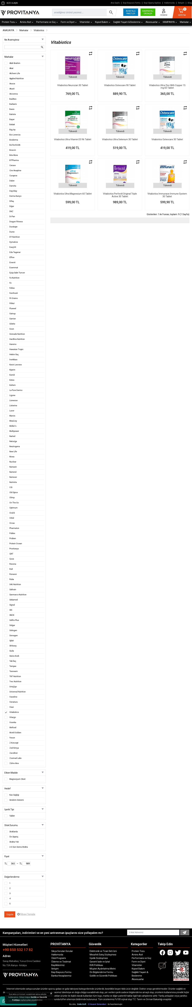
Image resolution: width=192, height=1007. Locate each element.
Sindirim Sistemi (16, 800)
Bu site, (73, 1004)
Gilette (12, 324)
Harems (12, 344)
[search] (84, 12)
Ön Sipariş (13, 837)
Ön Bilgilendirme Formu (101, 972)
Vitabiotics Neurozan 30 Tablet (72, 85)
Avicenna (13, 94)
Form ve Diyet (69, 22)
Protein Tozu (9, 22)
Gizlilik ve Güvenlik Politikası (103, 975)
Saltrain (12, 589)
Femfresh (13, 293)
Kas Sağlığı (14, 795)
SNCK (11, 615)
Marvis (12, 416)
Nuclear (12, 462)
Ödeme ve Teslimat (61, 961)
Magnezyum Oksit (17, 779)
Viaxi (11, 707)
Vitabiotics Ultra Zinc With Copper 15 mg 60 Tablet (167, 86)
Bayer (12, 119)
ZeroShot (13, 753)
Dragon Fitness (16, 222)
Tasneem (13, 671)
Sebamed (13, 600)
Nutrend (12, 472)
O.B (10, 487)
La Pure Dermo (15, 390)
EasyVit (12, 247)
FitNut (12, 303)
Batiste (12, 114)
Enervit (12, 262)
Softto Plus (14, 620)
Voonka (12, 722)
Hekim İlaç (14, 354)
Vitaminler (86, 22)
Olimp (12, 497)
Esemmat (13, 268)
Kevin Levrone (15, 365)
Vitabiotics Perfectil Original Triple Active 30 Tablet (120, 195)
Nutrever (13, 477)
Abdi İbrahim (14, 63)
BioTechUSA (14, 145)
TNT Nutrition (15, 676)
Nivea (11, 457)
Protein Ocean (15, 543)
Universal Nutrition (17, 692)
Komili (12, 375)
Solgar (12, 625)
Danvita (12, 186)
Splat (11, 641)
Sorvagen (13, 635)
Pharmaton (14, 528)
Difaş (11, 201)
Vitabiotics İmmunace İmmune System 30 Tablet (167, 195)
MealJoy (13, 421)
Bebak (12, 124)
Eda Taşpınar (15, 252)
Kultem (12, 385)
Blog (190, 3)
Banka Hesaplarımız (61, 975)
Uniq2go (13, 687)
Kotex (11, 380)
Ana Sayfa (115, 3)
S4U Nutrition (15, 584)
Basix (11, 109)
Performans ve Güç (47, 22)
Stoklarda (13, 832)
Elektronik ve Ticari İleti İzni (103, 951)
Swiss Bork (14, 656)
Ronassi (13, 574)
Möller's (12, 426)
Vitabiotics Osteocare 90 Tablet (120, 85)
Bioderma (13, 140)
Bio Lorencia (14, 135)
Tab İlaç (12, 661)
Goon (11, 329)
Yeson (12, 738)
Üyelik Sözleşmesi (99, 958)
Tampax (12, 666)
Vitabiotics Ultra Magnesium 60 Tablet (73, 193)
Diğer (11, 206)
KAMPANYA (170, 22)
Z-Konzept (13, 743)
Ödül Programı (58, 958)
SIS (10, 610)
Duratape (13, 227)
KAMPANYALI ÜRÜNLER (148, 12)
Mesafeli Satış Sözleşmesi (103, 954)
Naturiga (13, 441)
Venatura (13, 702)
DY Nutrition (14, 237)
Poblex (12, 533)
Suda (11, 651)
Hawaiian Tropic (16, 349)
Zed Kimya (14, 748)
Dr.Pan (12, 216)
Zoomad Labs (15, 758)
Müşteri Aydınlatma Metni (103, 968)
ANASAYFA (8, 30)
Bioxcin (12, 150)
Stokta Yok (14, 842)
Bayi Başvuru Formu (131, 3)
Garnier (12, 319)
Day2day (13, 191)
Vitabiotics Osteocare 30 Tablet (167, 139)
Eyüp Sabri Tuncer (17, 273)
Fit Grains (13, 298)
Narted (12, 436)
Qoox (11, 559)
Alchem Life (14, 73)
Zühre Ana (14, 763)
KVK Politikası (96, 965)
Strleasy (13, 646)
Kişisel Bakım (102, 22)
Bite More (13, 155)
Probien (12, 538)
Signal (12, 605)
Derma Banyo (15, 196)
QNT (11, 554)
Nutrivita (13, 482)
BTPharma (14, 160)
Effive (11, 257)
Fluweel (12, 308)
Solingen (13, 630)
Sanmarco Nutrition (17, 595)
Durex (12, 232)
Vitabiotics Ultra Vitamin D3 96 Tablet (72, 139)
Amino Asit (26, 22)
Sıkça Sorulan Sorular (62, 951)
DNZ (11, 211)
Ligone (12, 395)
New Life (13, 451)
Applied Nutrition (16, 78)
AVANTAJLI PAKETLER (131, 12)
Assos (12, 84)
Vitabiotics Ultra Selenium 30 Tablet (120, 139)
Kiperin (12, 370)
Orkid (11, 518)
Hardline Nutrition (17, 339)
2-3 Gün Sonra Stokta (18, 847)
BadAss (12, 99)
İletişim (181, 3)
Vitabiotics (39, 30)
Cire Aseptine (15, 170)
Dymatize (13, 242)
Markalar (23, 30)
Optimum (13, 508)
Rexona (12, 564)
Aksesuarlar (153, 22)
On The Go (14, 503)
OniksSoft (82, 1004)
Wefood (12, 727)
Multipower (14, 431)
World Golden (15, 733)
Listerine (13, 405)
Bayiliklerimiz (58, 965)
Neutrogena (14, 446)
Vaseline (13, 697)
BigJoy (12, 130)
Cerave (12, 165)
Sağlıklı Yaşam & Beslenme (128, 22)
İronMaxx (13, 360)
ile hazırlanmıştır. (115, 1004)
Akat (11, 68)
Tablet (12, 816)
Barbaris (13, 104)
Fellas (12, 288)
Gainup (12, 314)
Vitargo (12, 717)
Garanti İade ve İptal (100, 961)
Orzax (12, 523)
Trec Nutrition (15, 681)
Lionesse (13, 400)
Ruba (11, 579)
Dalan (12, 181)
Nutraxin (13, 467)
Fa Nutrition (14, 278)
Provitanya (14, 549)
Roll (11, 569)
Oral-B (12, 513)
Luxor (11, 411)
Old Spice (13, 492)
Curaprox (13, 176)
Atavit (12, 89)
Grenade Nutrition (17, 334)
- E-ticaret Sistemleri (97, 1004)
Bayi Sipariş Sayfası (152, 3)
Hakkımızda (169, 3)
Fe (10, 283)
